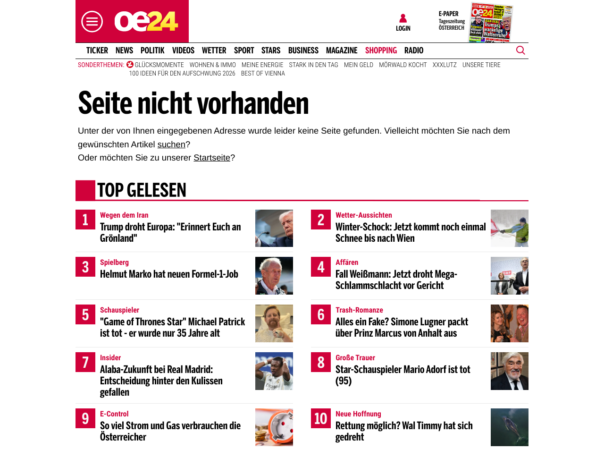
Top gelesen (141, 191)
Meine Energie (263, 65)
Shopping (381, 50)
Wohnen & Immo (213, 65)
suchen (171, 144)
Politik (153, 50)
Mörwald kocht (403, 65)
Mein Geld (358, 65)
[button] (90, 21)
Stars (271, 50)
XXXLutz (445, 65)
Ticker (97, 50)
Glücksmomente (159, 65)
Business (303, 50)
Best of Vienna (263, 73)
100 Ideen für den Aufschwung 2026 (182, 73)
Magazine (342, 50)
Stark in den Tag (313, 65)
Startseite (211, 157)
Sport (244, 50)
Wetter (214, 50)
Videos (183, 50)
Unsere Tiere (481, 65)
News (124, 50)
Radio (414, 50)
